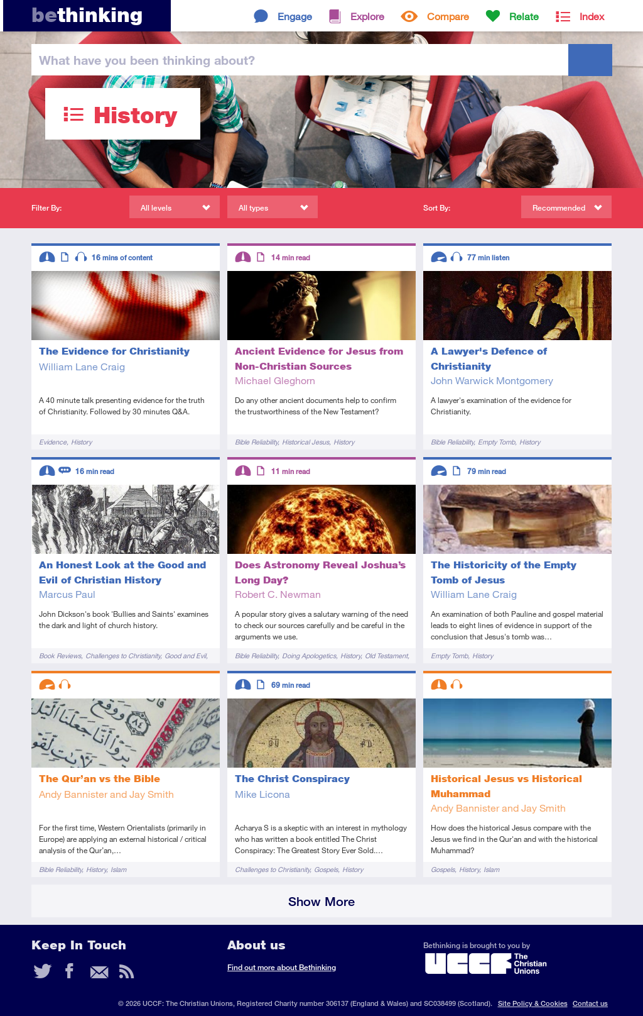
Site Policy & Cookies (533, 1003)
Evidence (53, 442)
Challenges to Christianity (122, 655)
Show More (321, 901)
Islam (118, 869)
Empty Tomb (496, 442)
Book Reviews (60, 655)
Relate (524, 16)
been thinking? (147, 59)
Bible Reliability (256, 442)
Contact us (590, 1003)
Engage (295, 16)
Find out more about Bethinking (281, 967)
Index (592, 16)
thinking (87, 15)
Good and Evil (185, 655)
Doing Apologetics (309, 655)
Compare (448, 16)
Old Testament (386, 655)
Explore (367, 16)
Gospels (326, 869)
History (81, 442)
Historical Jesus (305, 442)
